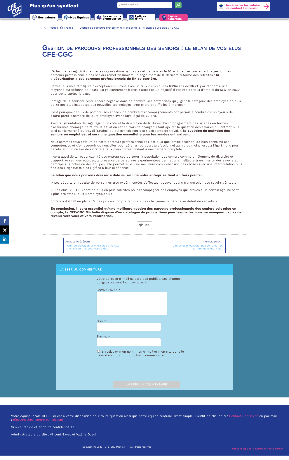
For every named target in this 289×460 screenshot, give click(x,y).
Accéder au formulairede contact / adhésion (242, 6)
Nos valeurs (47, 17)
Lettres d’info (143, 17)
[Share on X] (4, 230)
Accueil (53, 27)
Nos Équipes (80, 17)
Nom (101, 326)
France (68, 27)
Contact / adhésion (243, 420)
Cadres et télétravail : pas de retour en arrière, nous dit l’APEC (198, 247)
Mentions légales (241, 453)
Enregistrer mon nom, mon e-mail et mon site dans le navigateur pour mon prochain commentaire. (140, 357)
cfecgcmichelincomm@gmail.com (38, 424)
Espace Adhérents (178, 17)
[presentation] (117, 372)
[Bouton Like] (141, 225)
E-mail (103, 341)
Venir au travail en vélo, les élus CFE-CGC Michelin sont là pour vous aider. (93, 247)
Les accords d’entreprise (113, 17)
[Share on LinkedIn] (4, 239)
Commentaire (108, 290)
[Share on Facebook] (4, 220)
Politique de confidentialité (268, 453)
